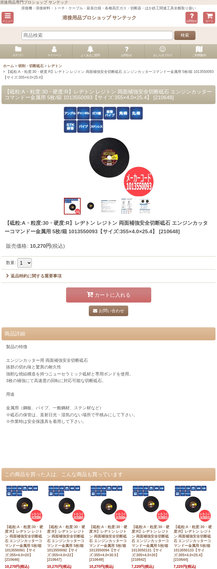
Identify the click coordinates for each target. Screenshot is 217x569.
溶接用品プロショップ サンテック (99, 17)
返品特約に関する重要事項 (34, 275)
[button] (8, 18)
